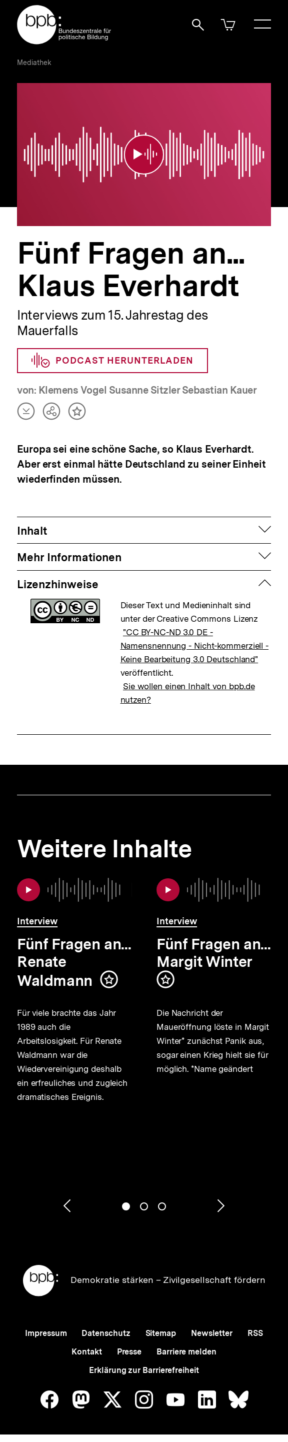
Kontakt (87, 1345)
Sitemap (161, 1327)
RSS (255, 1327)
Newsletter (211, 1327)
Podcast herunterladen (113, 354)
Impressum (45, 1327)
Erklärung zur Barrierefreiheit (143, 1364)
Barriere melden (186, 1345)
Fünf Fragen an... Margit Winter (213, 946)
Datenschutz (106, 1327)
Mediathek (34, 63)
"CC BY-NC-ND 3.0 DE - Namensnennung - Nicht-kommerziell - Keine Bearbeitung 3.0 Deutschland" (194, 639)
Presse (129, 1345)
